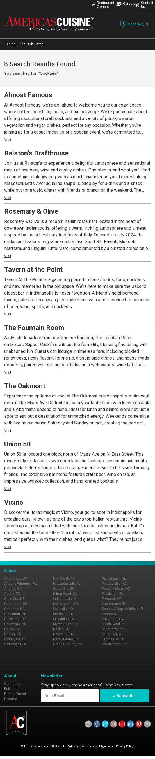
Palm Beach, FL (114, 578)
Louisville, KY (63, 609)
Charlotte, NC (14, 609)
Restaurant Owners (103, 4)
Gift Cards (36, 44)
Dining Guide (15, 44)
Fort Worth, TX (64, 578)
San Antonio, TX (114, 604)
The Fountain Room (34, 328)
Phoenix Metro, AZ (116, 589)
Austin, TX (12, 594)
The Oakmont (24, 386)
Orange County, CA (67, 644)
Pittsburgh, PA (112, 594)
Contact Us (144, 4)
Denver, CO (12, 634)
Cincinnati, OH (15, 614)
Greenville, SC (63, 589)
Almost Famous (28, 95)
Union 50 (17, 444)
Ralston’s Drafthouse (36, 153)
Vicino (13, 502)
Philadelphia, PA (114, 584)
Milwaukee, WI (64, 619)
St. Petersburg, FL (115, 629)
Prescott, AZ (111, 599)
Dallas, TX (12, 629)
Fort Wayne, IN (15, 644)
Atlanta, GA (13, 589)
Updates (10, 699)
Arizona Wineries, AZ (20, 584)
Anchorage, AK (15, 578)
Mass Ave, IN (133, 24)
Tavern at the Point (33, 270)
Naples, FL (61, 629)
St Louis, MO (111, 634)
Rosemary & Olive (31, 211)
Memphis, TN (63, 614)
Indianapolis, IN (65, 599)
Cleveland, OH (15, 619)
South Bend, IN (113, 624)
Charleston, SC (15, 604)
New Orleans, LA (66, 639)
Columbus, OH (15, 624)
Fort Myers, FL (15, 639)
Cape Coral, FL (15, 599)
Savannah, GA (113, 619)
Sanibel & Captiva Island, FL (123, 609)
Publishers (12, 689)
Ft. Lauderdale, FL (66, 584)
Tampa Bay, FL (113, 639)
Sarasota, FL (111, 614)
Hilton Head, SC (65, 594)
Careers (125, 3)
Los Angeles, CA (66, 604)
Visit (7, 140)
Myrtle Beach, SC (66, 624)
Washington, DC (114, 644)
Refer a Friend (15, 694)
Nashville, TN (63, 634)
